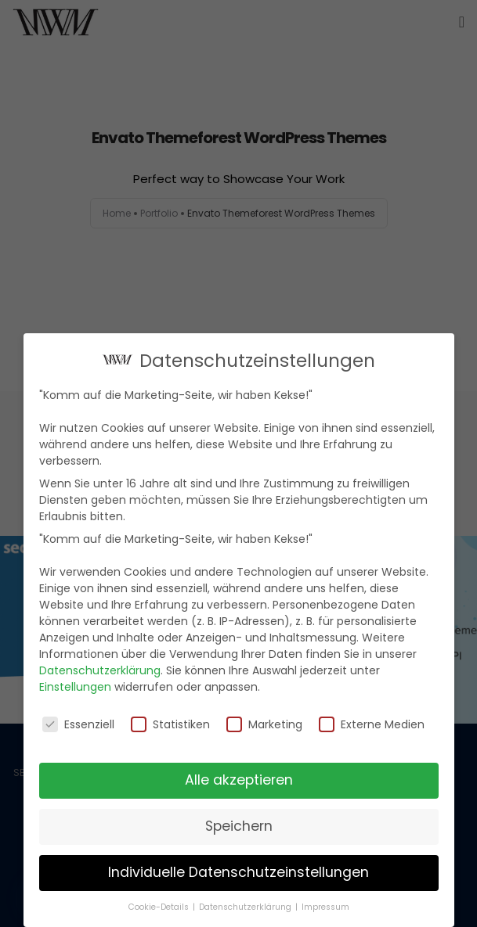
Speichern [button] (239, 823)
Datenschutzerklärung (100, 668)
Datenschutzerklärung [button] (246, 905)
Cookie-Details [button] (159, 905)
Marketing (264, 722)
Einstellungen (75, 684)
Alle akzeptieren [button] (239, 777)
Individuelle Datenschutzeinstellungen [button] (238, 870)
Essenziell (78, 722)
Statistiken (170, 722)
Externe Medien (372, 722)
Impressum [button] (325, 905)
